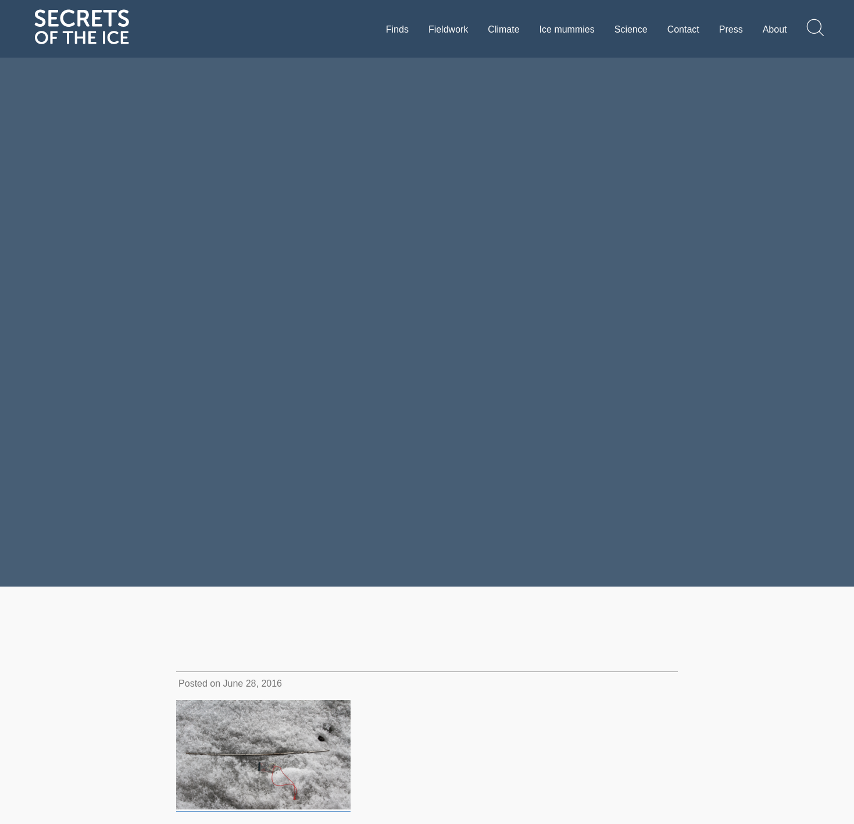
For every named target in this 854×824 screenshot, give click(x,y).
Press (731, 29)
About (775, 29)
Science (631, 29)
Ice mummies (567, 29)
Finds (397, 29)
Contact (683, 29)
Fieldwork (448, 29)
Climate (503, 29)
